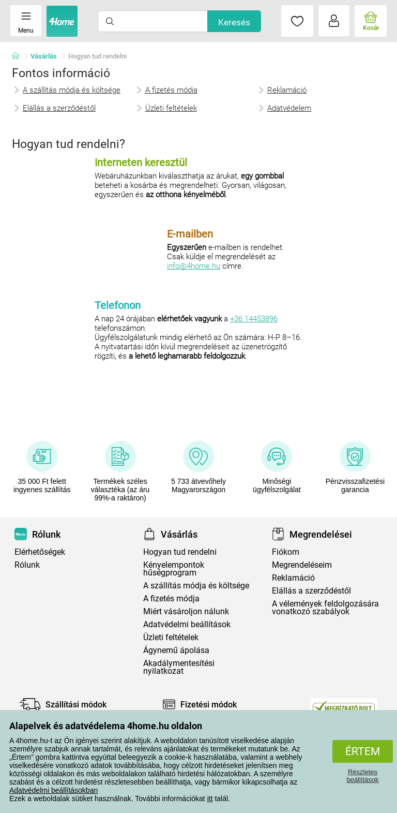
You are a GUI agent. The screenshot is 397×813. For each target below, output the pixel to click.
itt (210, 798)
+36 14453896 (254, 318)
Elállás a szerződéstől (59, 108)
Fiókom (285, 552)
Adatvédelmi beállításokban (53, 790)
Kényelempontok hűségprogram (173, 569)
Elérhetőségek (39, 552)
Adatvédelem (289, 108)
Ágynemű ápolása (176, 650)
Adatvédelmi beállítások (187, 624)
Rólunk (27, 565)
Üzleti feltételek (171, 108)
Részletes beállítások (362, 776)
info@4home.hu (193, 266)
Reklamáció (287, 90)
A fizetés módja (171, 90)
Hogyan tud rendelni (180, 552)
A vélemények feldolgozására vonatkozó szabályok (325, 607)
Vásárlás (43, 56)
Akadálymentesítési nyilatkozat (179, 667)
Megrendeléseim (302, 565)
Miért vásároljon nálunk (186, 611)
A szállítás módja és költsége (71, 90)
